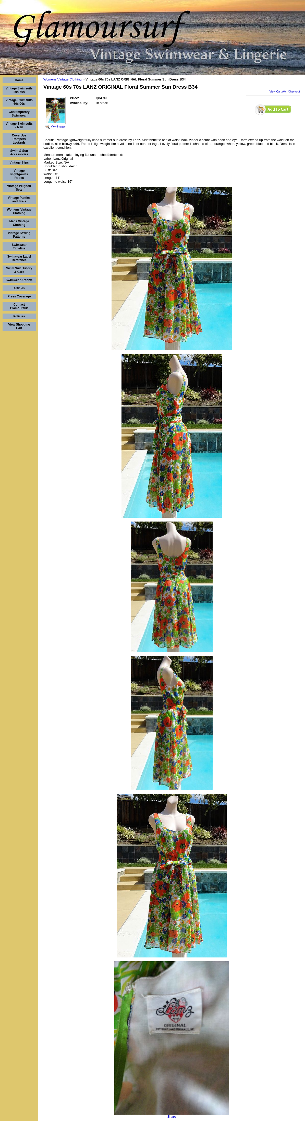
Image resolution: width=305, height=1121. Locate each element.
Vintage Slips (19, 162)
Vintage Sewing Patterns (19, 234)
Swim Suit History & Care (19, 270)
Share (171, 1116)
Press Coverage (19, 296)
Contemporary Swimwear (19, 113)
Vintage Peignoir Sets (19, 187)
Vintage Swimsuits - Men (19, 125)
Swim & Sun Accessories (19, 152)
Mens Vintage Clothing (19, 223)
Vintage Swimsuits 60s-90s (19, 102)
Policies (19, 316)
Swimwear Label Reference (19, 258)
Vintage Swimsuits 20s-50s (19, 90)
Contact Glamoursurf (19, 306)
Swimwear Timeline (19, 246)
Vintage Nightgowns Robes (19, 174)
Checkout (294, 91)
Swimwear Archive (19, 280)
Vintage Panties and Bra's (19, 199)
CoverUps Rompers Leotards (19, 139)
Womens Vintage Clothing (19, 211)
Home (19, 80)
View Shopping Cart (19, 326)
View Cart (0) (278, 91)
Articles (19, 288)
